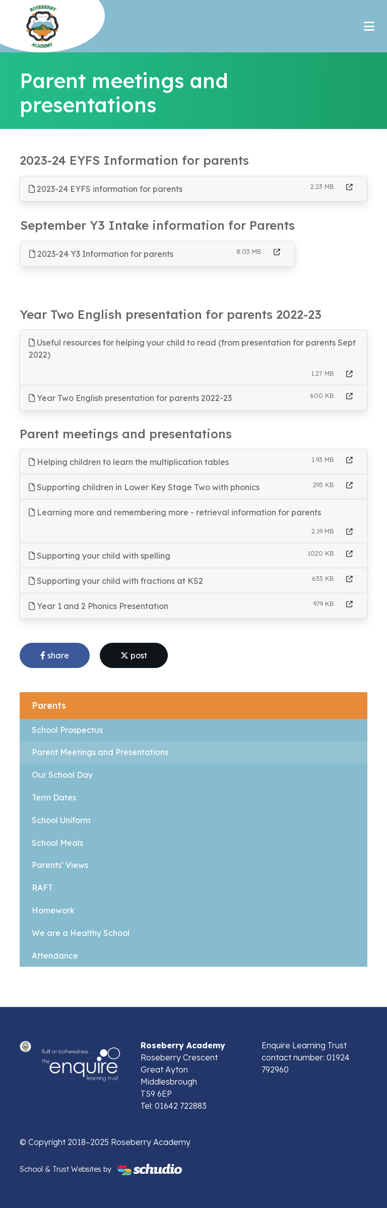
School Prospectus (67, 730)
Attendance (55, 956)
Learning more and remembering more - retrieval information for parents (175, 512)
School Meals (57, 843)
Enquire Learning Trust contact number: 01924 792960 (306, 1057)
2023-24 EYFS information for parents (105, 189)
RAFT (42, 888)
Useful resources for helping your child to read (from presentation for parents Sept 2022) (192, 349)
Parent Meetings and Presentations (100, 752)
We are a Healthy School (81, 933)
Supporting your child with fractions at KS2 (116, 581)
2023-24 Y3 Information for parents (101, 254)
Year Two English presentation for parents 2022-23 (130, 398)
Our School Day (62, 775)
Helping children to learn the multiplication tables (129, 462)
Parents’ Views (60, 865)
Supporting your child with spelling (99, 556)
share (54, 655)
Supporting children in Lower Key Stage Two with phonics (144, 487)
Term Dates (54, 797)
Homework (53, 910)
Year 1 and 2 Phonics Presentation (98, 606)
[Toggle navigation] (369, 26)
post (133, 655)
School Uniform (61, 820)
